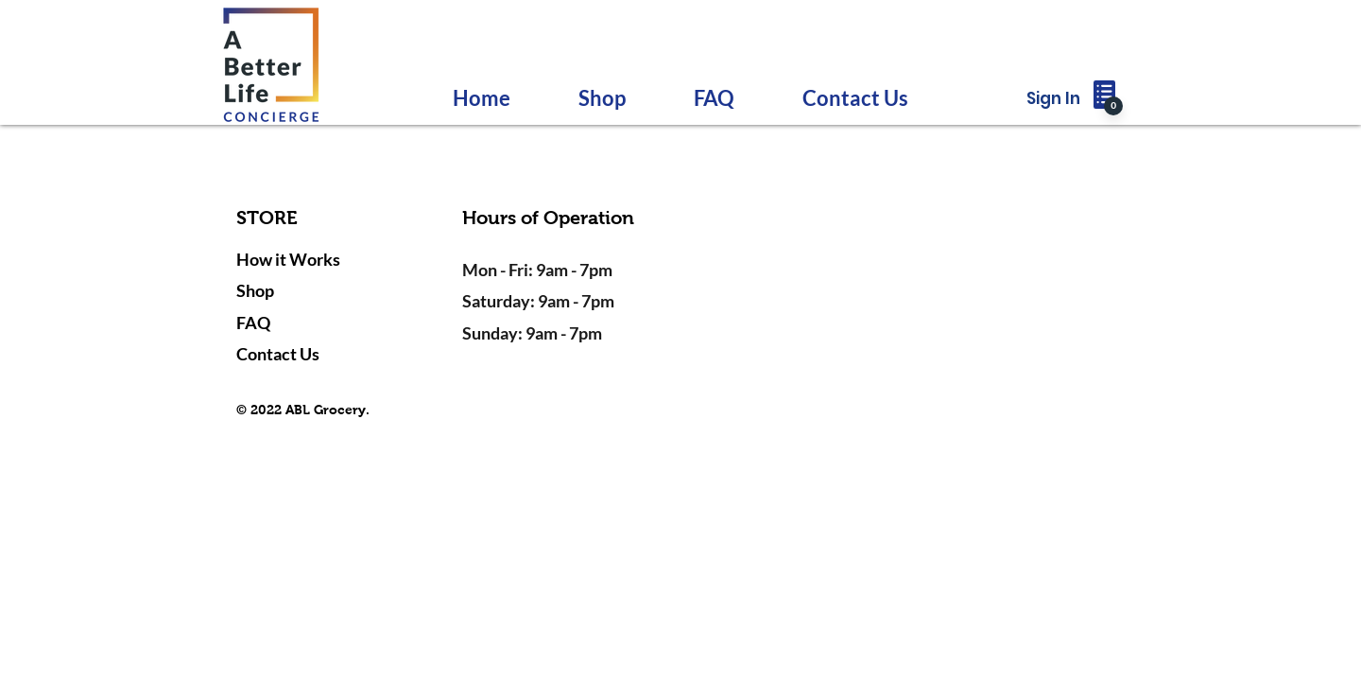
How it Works (288, 259)
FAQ (253, 322)
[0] (1113, 105)
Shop (255, 290)
